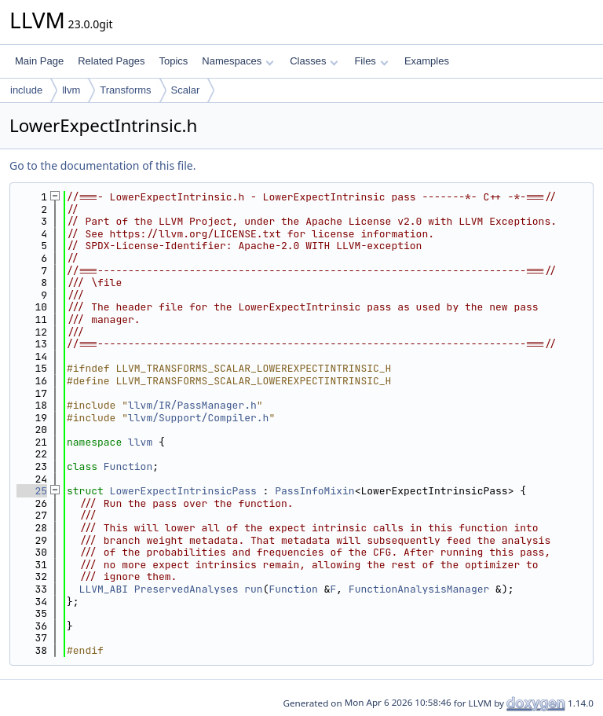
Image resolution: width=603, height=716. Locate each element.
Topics (173, 61)
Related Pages (111, 61)
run (253, 589)
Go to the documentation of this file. (102, 165)
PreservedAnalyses (186, 589)
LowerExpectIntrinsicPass (183, 491)
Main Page (39, 61)
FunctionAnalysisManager (419, 589)
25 (31, 491)
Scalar (185, 90)
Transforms (125, 90)
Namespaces (237, 61)
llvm (71, 90)
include (26, 90)
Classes (314, 61)
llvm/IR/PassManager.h (192, 405)
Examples (426, 61)
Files (371, 61)
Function (128, 466)
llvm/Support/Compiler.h (198, 417)
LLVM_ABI (103, 589)
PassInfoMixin (314, 491)
